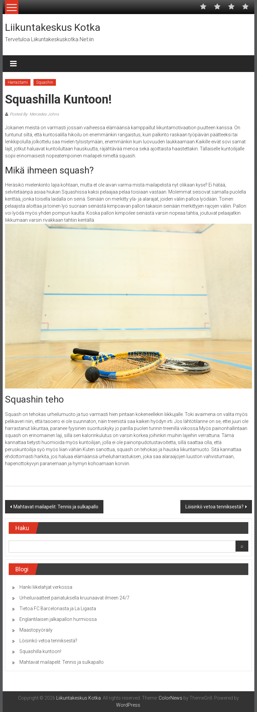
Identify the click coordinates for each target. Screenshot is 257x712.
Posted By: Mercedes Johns (34, 114)
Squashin (44, 82)
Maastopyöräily (36, 630)
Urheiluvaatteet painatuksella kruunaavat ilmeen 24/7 (74, 597)
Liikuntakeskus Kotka (52, 27)
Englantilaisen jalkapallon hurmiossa (58, 619)
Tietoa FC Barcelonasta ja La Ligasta (57, 608)
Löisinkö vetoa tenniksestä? (214, 506)
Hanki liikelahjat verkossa (45, 587)
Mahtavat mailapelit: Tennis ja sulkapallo (55, 506)
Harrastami (18, 82)
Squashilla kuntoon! (40, 651)
